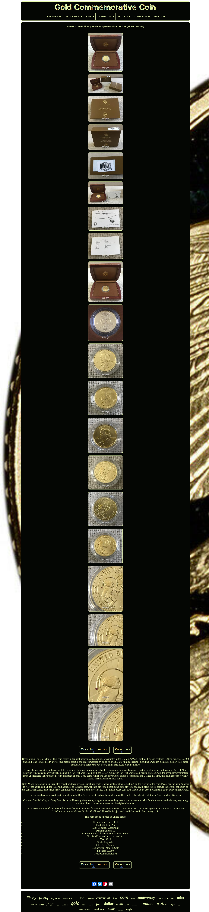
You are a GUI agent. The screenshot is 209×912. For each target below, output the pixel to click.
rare (179, 905)
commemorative (154, 903)
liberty (31, 898)
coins (111, 909)
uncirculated (84, 909)
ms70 (119, 904)
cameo (34, 904)
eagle (129, 909)
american (68, 898)
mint (180, 897)
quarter (90, 899)
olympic (55, 898)
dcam (133, 899)
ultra (172, 899)
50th (127, 905)
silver (80, 897)
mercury (163, 898)
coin (124, 897)
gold (75, 903)
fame (115, 898)
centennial (103, 898)
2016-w (65, 905)
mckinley (120, 910)
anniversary (146, 898)
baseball (90, 905)
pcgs (50, 903)
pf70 (173, 904)
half (83, 905)
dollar (108, 904)
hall (58, 905)
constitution (99, 909)
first (98, 904)
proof (43, 897)
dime (41, 905)
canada (134, 905)
